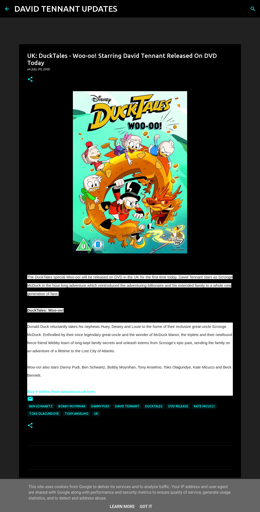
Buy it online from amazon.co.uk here (61, 391)
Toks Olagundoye (44, 413)
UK (96, 413)
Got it (146, 506)
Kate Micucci (204, 406)
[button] (30, 79)
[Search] (124, 9)
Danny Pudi (100, 406)
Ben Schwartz (41, 406)
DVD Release (178, 406)
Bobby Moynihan (71, 406)
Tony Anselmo (76, 413)
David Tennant (127, 406)
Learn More (122, 506)
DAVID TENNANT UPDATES (65, 8)
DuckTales (153, 406)
